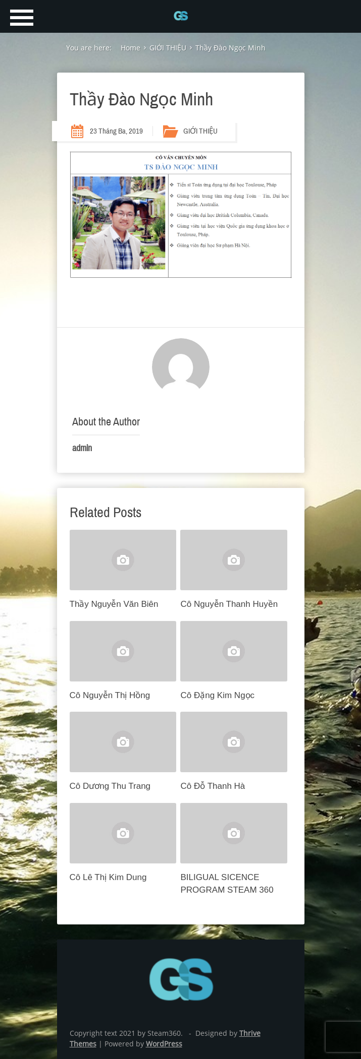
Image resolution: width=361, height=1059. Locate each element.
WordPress (164, 1043)
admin (82, 448)
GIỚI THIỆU (200, 131)
